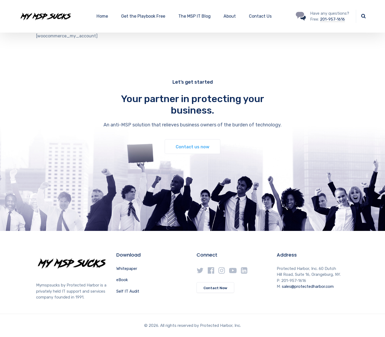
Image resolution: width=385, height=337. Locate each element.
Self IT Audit (127, 291)
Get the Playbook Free (143, 16)
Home (102, 16)
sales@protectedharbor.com (308, 286)
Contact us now (192, 146)
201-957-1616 (332, 19)
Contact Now (215, 288)
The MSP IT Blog (194, 16)
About (230, 16)
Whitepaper (126, 268)
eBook (122, 279)
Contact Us (260, 16)
